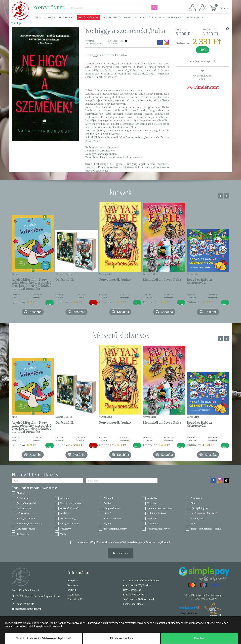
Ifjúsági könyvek (199, 508)
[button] (220, 6)
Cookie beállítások (133, 604)
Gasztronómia (24, 508)
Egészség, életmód (26, 503)
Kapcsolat (174, 17)
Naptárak (152, 518)
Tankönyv (65, 528)
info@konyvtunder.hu (26, 608)
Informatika (23, 513)
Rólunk (71, 589)
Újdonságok (67, 17)
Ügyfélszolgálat (132, 589)
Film (193, 503)
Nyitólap (16, 23)
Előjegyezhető (111, 17)
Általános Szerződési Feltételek (141, 580)
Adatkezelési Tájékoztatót (157, 542)
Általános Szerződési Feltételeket (121, 542)
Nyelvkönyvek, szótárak (29, 523)
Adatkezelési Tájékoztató (137, 585)
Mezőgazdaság (68, 518)
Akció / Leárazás (88, 17)
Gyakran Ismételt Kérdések (138, 599)
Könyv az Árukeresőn (188, 613)
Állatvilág (152, 498)
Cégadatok (73, 594)
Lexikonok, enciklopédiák (204, 513)
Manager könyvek (26, 518)
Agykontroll (23, 498)
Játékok (108, 513)
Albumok (108, 498)
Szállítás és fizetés (152, 17)
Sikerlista (130, 17)
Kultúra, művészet (156, 513)
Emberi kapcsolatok (70, 503)
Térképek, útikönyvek (158, 528)
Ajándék (50, 17)
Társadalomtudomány (115, 528)
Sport (193, 523)
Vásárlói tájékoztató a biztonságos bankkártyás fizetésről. (204, 597)
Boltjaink (72, 580)
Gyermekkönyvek (69, 508)
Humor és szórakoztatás (159, 508)
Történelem (23, 533)
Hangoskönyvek (112, 508)
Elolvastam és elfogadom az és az (123, 542)
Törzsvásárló (194, 17)
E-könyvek (196, 498)
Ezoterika (152, 503)
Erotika (107, 503)
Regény (107, 523)
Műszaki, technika (113, 518)
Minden (21, 492)
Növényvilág (197, 518)
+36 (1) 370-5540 (23, 604)
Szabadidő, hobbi (26, 528)
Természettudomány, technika (206, 528)
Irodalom (65, 513)
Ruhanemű (152, 523)
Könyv (37, 17)
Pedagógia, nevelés (70, 523)
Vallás (63, 533)
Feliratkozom (120, 553)
